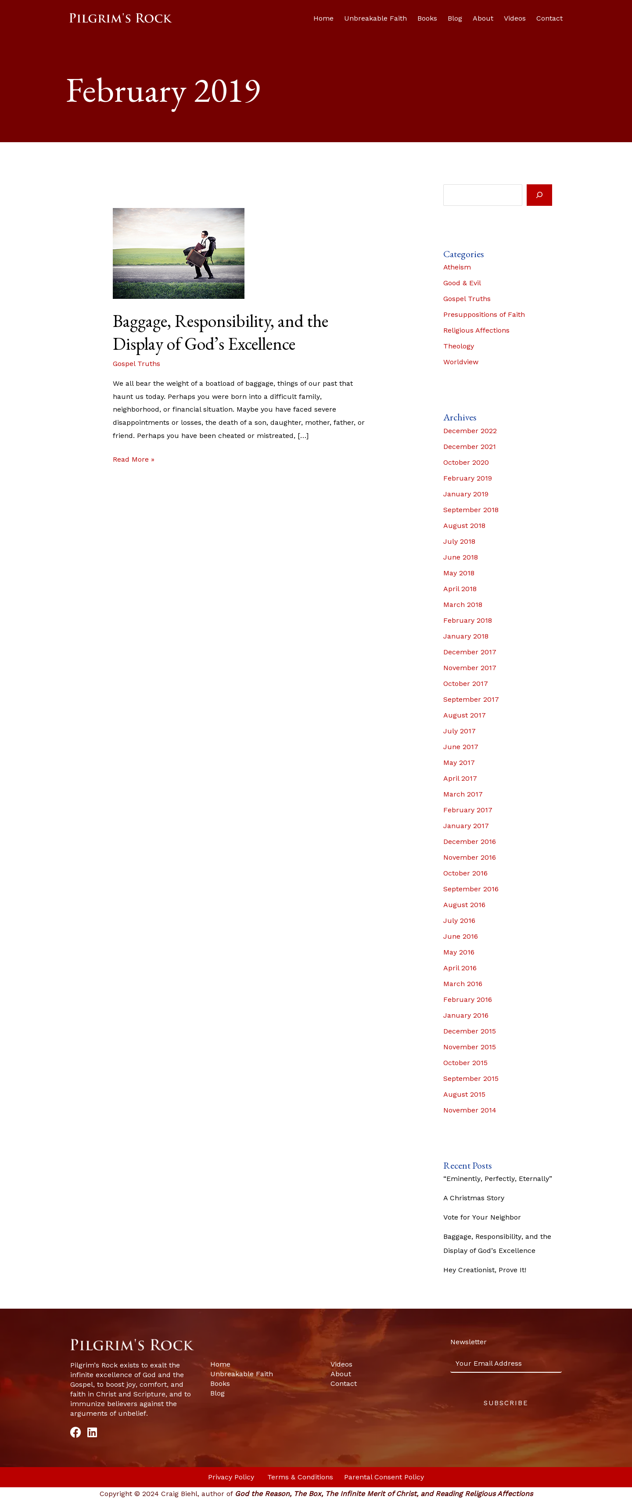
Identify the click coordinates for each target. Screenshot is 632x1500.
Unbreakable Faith (375, 18)
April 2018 (460, 589)
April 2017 (460, 778)
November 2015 (469, 1047)
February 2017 (467, 810)
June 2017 (460, 747)
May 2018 (458, 573)
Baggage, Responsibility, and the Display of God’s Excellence (220, 332)
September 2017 (471, 699)
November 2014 (469, 1110)
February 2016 (467, 999)
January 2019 (465, 494)
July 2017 (459, 731)
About (483, 18)
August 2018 (464, 525)
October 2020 (466, 462)
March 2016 (462, 984)
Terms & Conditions (301, 1477)
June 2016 (460, 936)
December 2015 (469, 1031)
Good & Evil (462, 283)
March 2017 (463, 794)
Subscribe (506, 1403)
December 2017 (469, 652)
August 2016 (464, 905)
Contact (549, 18)
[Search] (539, 194)
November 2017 (469, 668)
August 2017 (464, 715)
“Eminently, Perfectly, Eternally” (497, 1178)
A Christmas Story (473, 1198)
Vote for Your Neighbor (482, 1217)
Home (323, 18)
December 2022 (470, 431)
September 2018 (471, 510)
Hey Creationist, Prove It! (484, 1270)
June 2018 (460, 557)
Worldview (460, 362)
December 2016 (469, 841)
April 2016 (460, 968)
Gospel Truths (136, 363)
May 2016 (458, 952)
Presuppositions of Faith (484, 314)
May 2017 (459, 762)
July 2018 (459, 541)
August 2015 (464, 1094)
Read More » (133, 458)
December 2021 (469, 446)
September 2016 (471, 889)
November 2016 (469, 857)
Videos (515, 18)
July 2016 (459, 920)
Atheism (457, 267)
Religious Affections (476, 330)
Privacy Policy (232, 1477)
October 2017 (465, 683)
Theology (458, 346)
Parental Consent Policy (384, 1477)
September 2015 (471, 1078)
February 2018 (467, 620)
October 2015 (465, 1063)
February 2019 (467, 478)
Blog (455, 18)
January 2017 (466, 826)
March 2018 (462, 604)
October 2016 (465, 873)
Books (427, 18)
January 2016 (465, 1015)
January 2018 (465, 636)
